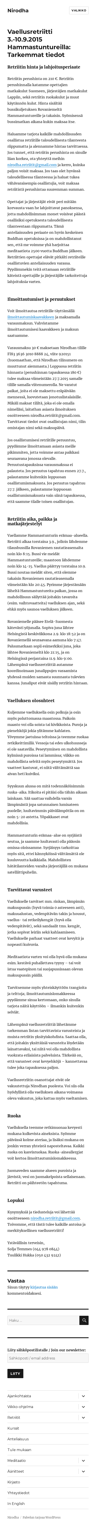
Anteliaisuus (18, 1439)
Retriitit (13, 1417)
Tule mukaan (19, 1450)
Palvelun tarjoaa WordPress (42, 1517)
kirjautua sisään (44, 1287)
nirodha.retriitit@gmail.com (32, 165)
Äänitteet (15, 1471)
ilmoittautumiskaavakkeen (30, 317)
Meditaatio (16, 1461)
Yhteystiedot (18, 1493)
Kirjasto (13, 1482)
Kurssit (13, 1428)
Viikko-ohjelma (20, 1407)
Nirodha (18, 10)
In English (16, 1504)
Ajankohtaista (19, 1396)
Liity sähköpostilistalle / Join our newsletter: (46, 1350)
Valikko (79, 10)
